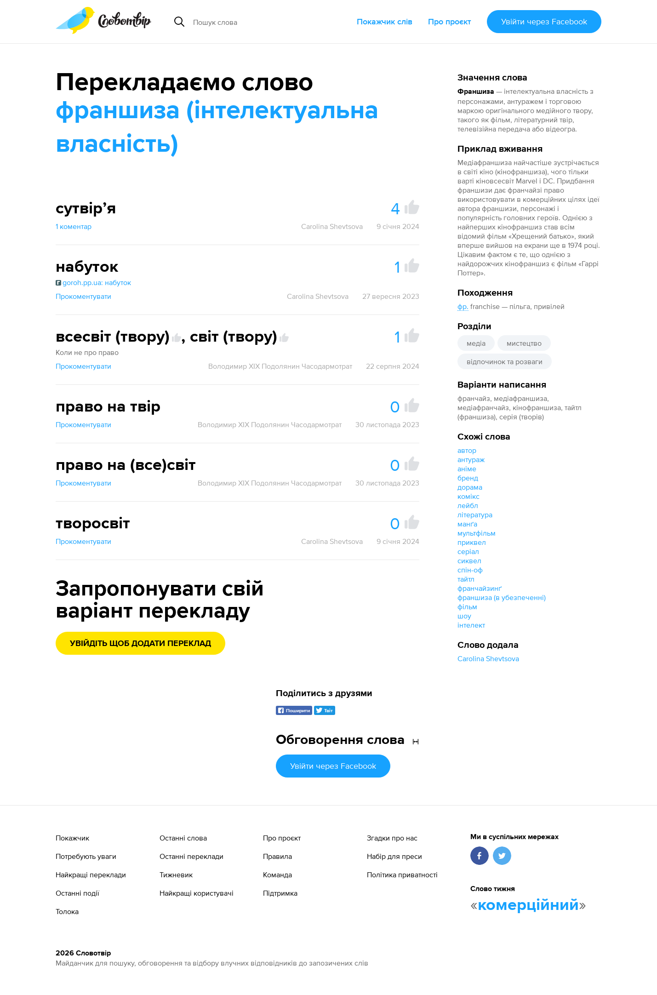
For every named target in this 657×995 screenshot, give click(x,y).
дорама (469, 487)
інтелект (471, 625)
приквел (471, 542)
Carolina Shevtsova (488, 658)
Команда (277, 874)
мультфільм (476, 533)
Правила (277, 856)
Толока (67, 911)
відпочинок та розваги (505, 361)
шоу (464, 616)
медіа (476, 343)
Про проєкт (449, 21)
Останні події (77, 893)
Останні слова (183, 838)
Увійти (544, 21)
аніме (466, 468)
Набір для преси (394, 856)
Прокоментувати (83, 296)
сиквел (469, 560)
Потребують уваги (86, 856)
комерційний (528, 905)
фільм (467, 606)
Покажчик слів (384, 21)
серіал (468, 551)
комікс (468, 496)
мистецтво (524, 343)
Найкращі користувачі (197, 893)
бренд (467, 478)
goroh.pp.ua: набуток (93, 282)
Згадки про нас (392, 838)
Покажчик (72, 838)
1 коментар (73, 226)
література (474, 514)
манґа (467, 524)
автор (466, 450)
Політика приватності (402, 874)
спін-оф (470, 570)
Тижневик (176, 874)
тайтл (465, 579)
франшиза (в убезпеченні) (501, 597)
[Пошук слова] (262, 21)
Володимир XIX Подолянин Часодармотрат (280, 366)
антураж (471, 459)
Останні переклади (191, 856)
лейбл (467, 505)
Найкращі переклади (91, 874)
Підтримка (280, 893)
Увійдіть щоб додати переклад (140, 644)
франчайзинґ (479, 588)
